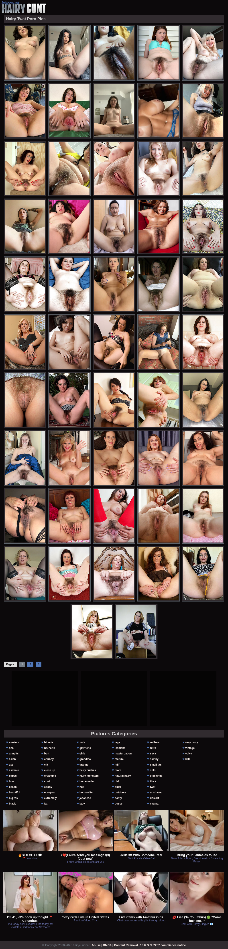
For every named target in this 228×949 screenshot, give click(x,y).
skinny (154, 759)
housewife (86, 792)
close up (49, 770)
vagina (154, 803)
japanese (85, 798)
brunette (49, 748)
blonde (48, 742)
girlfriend (85, 748)
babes (13, 775)
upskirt (154, 798)
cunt (47, 781)
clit (46, 764)
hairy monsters (89, 775)
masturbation (123, 753)
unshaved (156, 792)
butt (46, 753)
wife (187, 759)
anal (11, 748)
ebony (48, 786)
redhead (155, 742)
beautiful (14, 792)
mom (118, 770)
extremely (50, 798)
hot (81, 786)
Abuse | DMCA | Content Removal (115, 945)
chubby (49, 759)
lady (82, 803)
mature (119, 759)
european (50, 792)
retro (153, 748)
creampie (50, 775)
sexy (153, 753)
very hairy (191, 742)
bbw (11, 781)
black (12, 803)
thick (153, 781)
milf (117, 764)
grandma (85, 759)
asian (12, 759)
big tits (13, 798)
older (118, 786)
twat (152, 786)
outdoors (120, 792)
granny (83, 764)
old (117, 781)
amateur (14, 742)
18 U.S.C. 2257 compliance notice (163, 945)
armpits (13, 753)
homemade (86, 781)
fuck (82, 742)
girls (82, 753)
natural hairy (123, 775)
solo (153, 770)
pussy (118, 803)
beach (13, 786)
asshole (14, 770)
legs (117, 742)
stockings (156, 775)
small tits (156, 764)
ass (11, 764)
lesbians (120, 748)
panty (118, 798)
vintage (190, 748)
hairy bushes (87, 770)
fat (46, 803)
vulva (188, 753)
